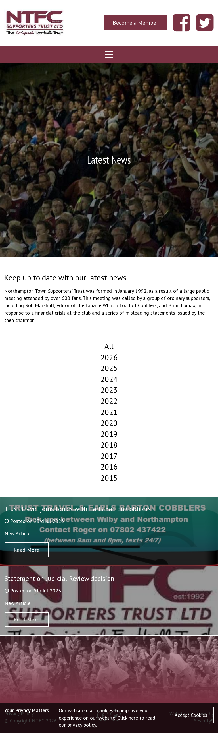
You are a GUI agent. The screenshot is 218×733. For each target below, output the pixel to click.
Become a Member (135, 22)
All (109, 346)
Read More (26, 549)
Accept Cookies (191, 715)
